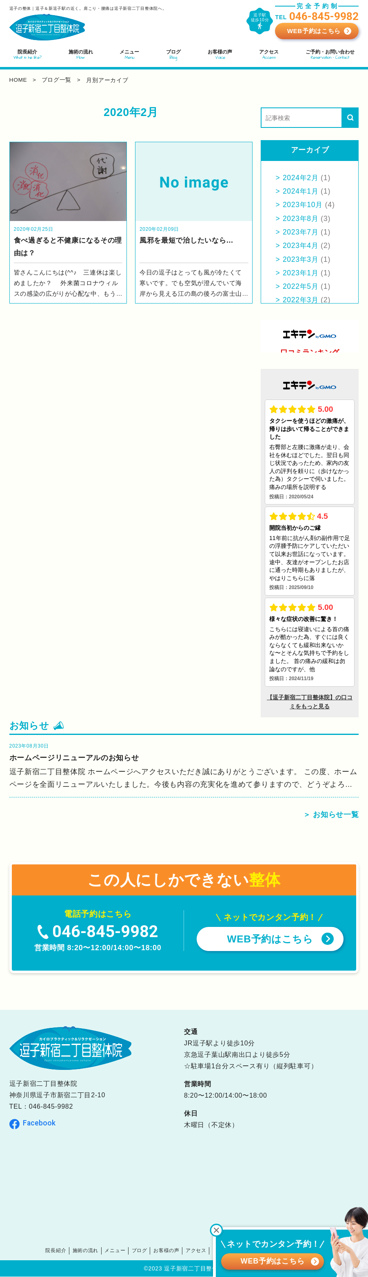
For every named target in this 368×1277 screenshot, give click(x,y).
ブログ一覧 (57, 80)
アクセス (195, 1251)
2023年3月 (301, 259)
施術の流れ (92, 1251)
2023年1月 (301, 273)
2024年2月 (301, 178)
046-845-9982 (51, 1107)
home (18, 80)
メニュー (119, 1251)
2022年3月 (301, 300)
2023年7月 (301, 232)
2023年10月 (303, 205)
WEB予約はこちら (314, 30)
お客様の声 (168, 1251)
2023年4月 (301, 245)
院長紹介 (63, 1251)
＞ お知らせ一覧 (331, 815)
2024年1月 (301, 191)
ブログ (142, 1251)
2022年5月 (301, 286)
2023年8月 (301, 218)
